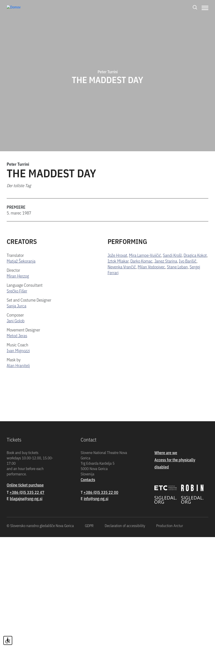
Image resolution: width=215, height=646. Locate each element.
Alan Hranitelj (18, 365)
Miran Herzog (18, 276)
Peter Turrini (18, 164)
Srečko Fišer (17, 291)
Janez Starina (165, 261)
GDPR (89, 634)
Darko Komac (141, 261)
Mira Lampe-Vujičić (145, 255)
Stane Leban (177, 267)
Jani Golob (16, 320)
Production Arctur (169, 634)
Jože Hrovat (117, 255)
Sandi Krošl (172, 255)
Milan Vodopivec (151, 267)
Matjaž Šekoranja (21, 261)
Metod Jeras (17, 335)
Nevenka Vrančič (122, 267)
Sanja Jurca (16, 306)
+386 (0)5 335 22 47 (27, 601)
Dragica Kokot (195, 255)
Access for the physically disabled (174, 572)
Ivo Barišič (188, 261)
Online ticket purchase (25, 594)
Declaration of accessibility (125, 634)
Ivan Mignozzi (18, 350)
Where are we (165, 561)
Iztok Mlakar (118, 261)
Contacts (88, 588)
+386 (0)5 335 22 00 (101, 601)
